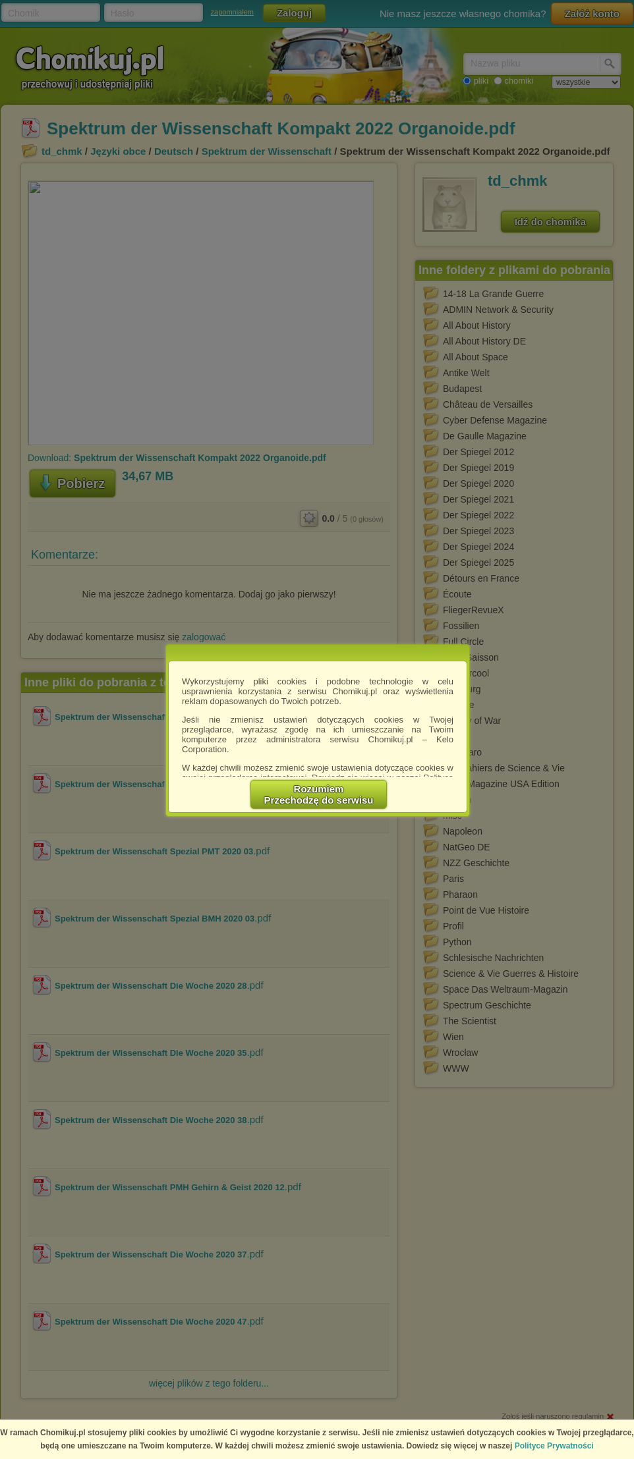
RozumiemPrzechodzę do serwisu (319, 794)
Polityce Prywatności (554, 1445)
